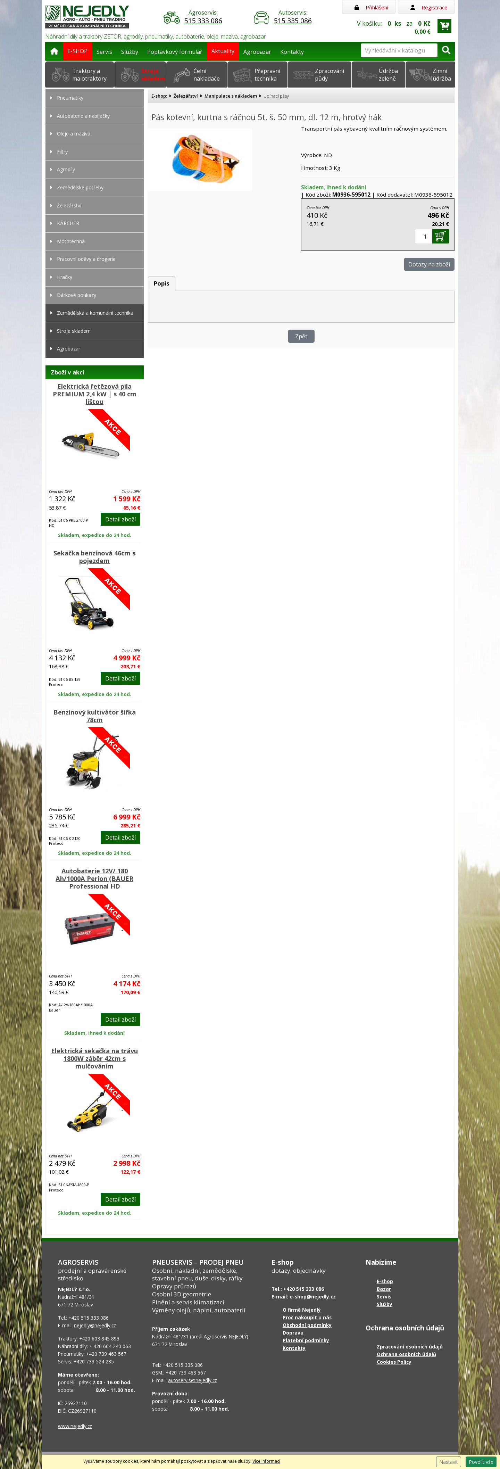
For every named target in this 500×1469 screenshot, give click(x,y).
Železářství (186, 96)
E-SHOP (77, 51)
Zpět (301, 336)
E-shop (385, 1281)
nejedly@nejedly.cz (95, 1325)
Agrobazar (257, 52)
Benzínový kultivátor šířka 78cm (94, 716)
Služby (129, 52)
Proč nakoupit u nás (307, 1317)
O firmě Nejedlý (302, 1309)
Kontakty (292, 52)
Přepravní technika (267, 74)
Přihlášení (371, 7)
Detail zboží (120, 519)
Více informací (266, 1461)
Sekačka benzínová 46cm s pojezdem (94, 557)
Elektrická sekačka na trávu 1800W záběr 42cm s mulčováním (94, 1058)
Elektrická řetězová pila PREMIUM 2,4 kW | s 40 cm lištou (94, 394)
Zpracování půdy (329, 74)
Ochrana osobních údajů (406, 1354)
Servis (104, 52)
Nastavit (448, 1462)
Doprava (293, 1332)
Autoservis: (293, 17)
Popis (161, 283)
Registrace (429, 7)
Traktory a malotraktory (89, 74)
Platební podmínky (306, 1340)
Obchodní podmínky (307, 1325)
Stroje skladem (153, 74)
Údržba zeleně (388, 74)
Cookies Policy (394, 1362)
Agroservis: (203, 17)
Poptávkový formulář (174, 52)
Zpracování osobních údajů (410, 1346)
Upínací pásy (276, 96)
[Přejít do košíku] (444, 26)
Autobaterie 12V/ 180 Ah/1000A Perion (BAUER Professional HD (94, 878)
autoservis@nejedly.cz (192, 1380)
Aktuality (222, 51)
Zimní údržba (442, 74)
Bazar (384, 1289)
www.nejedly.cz (75, 1426)
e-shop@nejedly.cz (313, 1296)
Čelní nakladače (206, 74)
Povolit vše (481, 1462)
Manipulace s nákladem (231, 96)
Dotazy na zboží (429, 264)
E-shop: (159, 96)
